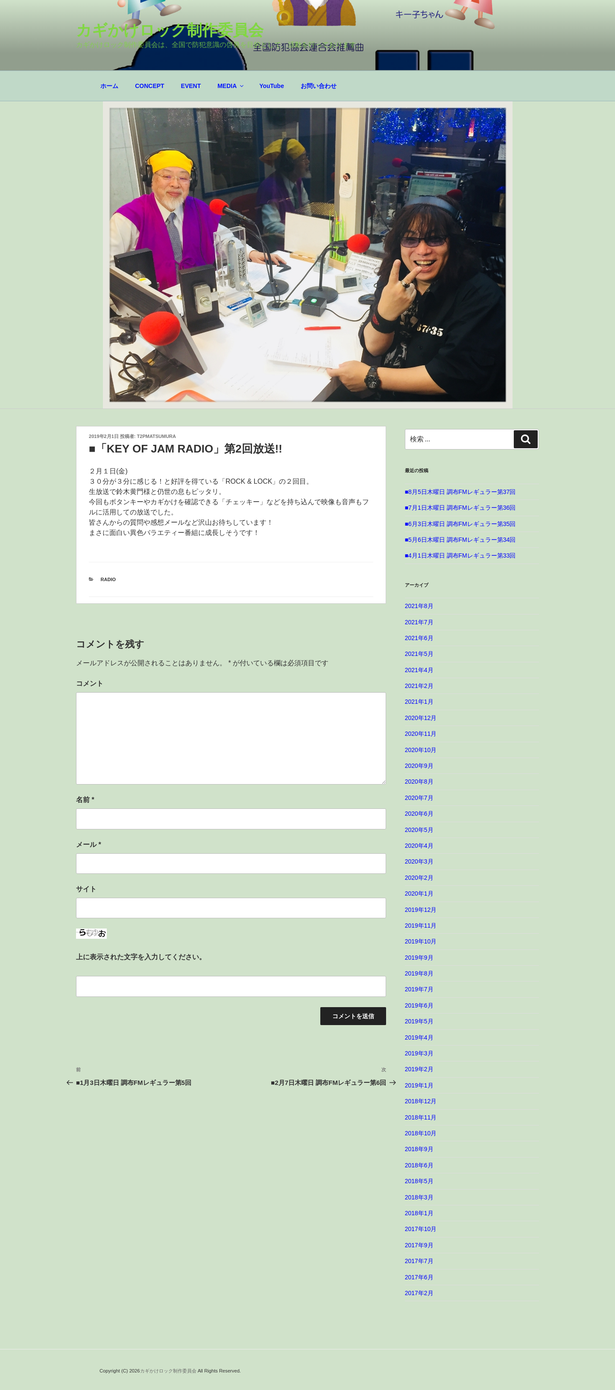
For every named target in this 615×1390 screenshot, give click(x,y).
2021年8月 (419, 605)
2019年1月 (419, 1085)
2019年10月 (421, 941)
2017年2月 (419, 1293)
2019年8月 (419, 973)
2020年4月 (419, 845)
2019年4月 (419, 1037)
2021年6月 (419, 638)
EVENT (191, 85)
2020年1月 (419, 893)
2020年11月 (421, 733)
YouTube (271, 85)
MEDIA (231, 85)
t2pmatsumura (156, 436)
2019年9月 (419, 957)
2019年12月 (421, 909)
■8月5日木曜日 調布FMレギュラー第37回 (460, 491)
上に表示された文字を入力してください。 (141, 957)
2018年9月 (419, 1149)
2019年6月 (419, 1005)
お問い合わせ (319, 85)
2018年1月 (419, 1213)
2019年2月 (419, 1069)
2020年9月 (419, 765)
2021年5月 (419, 653)
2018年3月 (419, 1197)
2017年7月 (419, 1261)
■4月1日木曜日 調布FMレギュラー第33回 (460, 555)
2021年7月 (419, 622)
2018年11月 (421, 1117)
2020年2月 (419, 877)
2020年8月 (419, 781)
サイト (86, 889)
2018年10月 (421, 1133)
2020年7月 (419, 797)
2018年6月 (419, 1165)
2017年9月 (419, 1245)
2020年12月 (421, 717)
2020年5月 (419, 829)
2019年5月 (419, 1021)
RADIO (108, 579)
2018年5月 (419, 1181)
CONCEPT (149, 85)
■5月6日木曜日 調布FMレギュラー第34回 (460, 539)
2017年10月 (421, 1228)
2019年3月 (419, 1053)
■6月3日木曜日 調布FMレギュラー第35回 (460, 523)
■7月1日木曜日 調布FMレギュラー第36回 (460, 507)
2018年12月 (421, 1101)
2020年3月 (419, 861)
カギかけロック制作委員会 (170, 30)
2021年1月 (419, 701)
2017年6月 (419, 1277)
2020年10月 (421, 749)
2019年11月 (421, 925)
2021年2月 (419, 685)
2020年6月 (419, 813)
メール (88, 844)
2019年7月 (419, 989)
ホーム (109, 85)
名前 (85, 799)
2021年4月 (419, 670)
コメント (89, 683)
